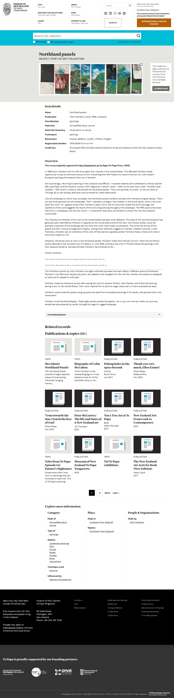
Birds (51, 558)
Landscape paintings (59, 543)
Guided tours (112, 604)
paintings (53, 534)
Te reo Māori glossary (149, 615)
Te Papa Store (113, 611)
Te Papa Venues (147, 604)
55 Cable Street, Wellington (148, 10)
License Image (161, 88)
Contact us (78, 600)
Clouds (52, 549)
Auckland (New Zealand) (101, 522)
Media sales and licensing (117, 600)
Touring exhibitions (115, 608)
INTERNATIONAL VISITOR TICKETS (154, 22)
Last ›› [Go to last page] (116, 492)
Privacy (108, 694)
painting (53, 570)
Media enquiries (80, 608)
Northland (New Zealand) (102, 531)
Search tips (123, 42)
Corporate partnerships (150, 611)
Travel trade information (150, 600)
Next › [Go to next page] (108, 492)
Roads (52, 552)
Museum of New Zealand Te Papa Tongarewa (130, 694)
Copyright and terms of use (93, 694)
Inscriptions (55, 561)
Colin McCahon (137, 522)
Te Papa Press (113, 615)
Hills (51, 546)
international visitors (13, 627)
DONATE (113, 22)
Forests (53, 555)
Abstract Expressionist (60, 579)
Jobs (76, 604)
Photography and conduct (71, 694)
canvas (52, 525)
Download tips (135, 42)
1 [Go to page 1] (91, 492)
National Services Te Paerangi (152, 608)
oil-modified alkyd (58, 522)
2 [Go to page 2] (99, 492)
